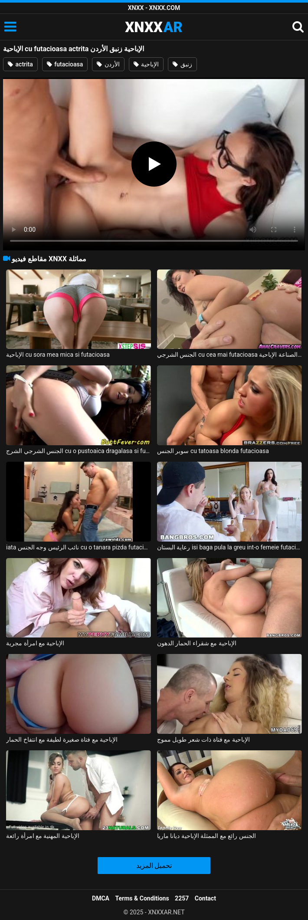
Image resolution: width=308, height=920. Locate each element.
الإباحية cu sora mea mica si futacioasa (58, 354)
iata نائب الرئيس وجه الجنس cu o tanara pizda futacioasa (78, 547)
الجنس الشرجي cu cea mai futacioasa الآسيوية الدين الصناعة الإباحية (229, 354)
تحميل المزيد (154, 865)
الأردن (108, 64)
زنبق (182, 64)
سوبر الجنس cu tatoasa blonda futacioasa (213, 450)
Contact (205, 898)
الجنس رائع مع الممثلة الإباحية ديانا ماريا (206, 835)
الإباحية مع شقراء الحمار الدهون (196, 643)
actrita (20, 64)
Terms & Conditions (142, 898)
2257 (182, 898)
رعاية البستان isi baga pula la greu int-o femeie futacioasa (229, 547)
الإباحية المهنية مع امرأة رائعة (42, 835)
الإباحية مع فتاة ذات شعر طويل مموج (203, 739)
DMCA (100, 898)
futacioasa (65, 64)
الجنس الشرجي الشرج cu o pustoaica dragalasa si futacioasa (78, 450)
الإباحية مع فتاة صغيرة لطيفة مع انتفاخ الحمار (62, 739)
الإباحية (146, 64)
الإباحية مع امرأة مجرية (35, 643)
